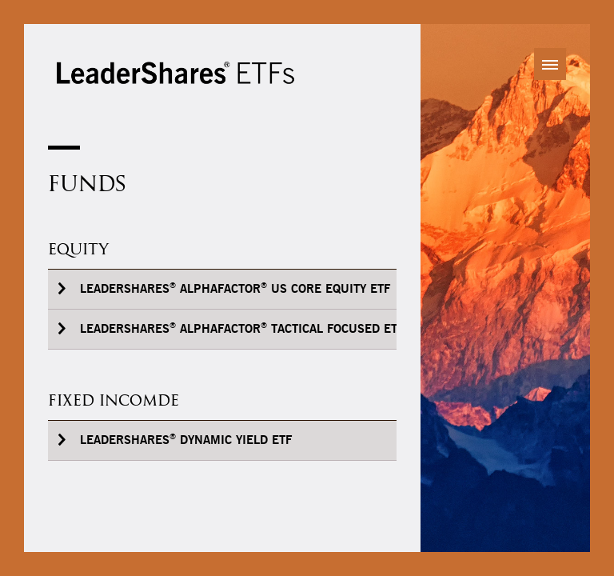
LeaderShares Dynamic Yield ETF (186, 440)
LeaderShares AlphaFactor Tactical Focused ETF (242, 329)
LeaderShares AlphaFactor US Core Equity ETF (235, 289)
